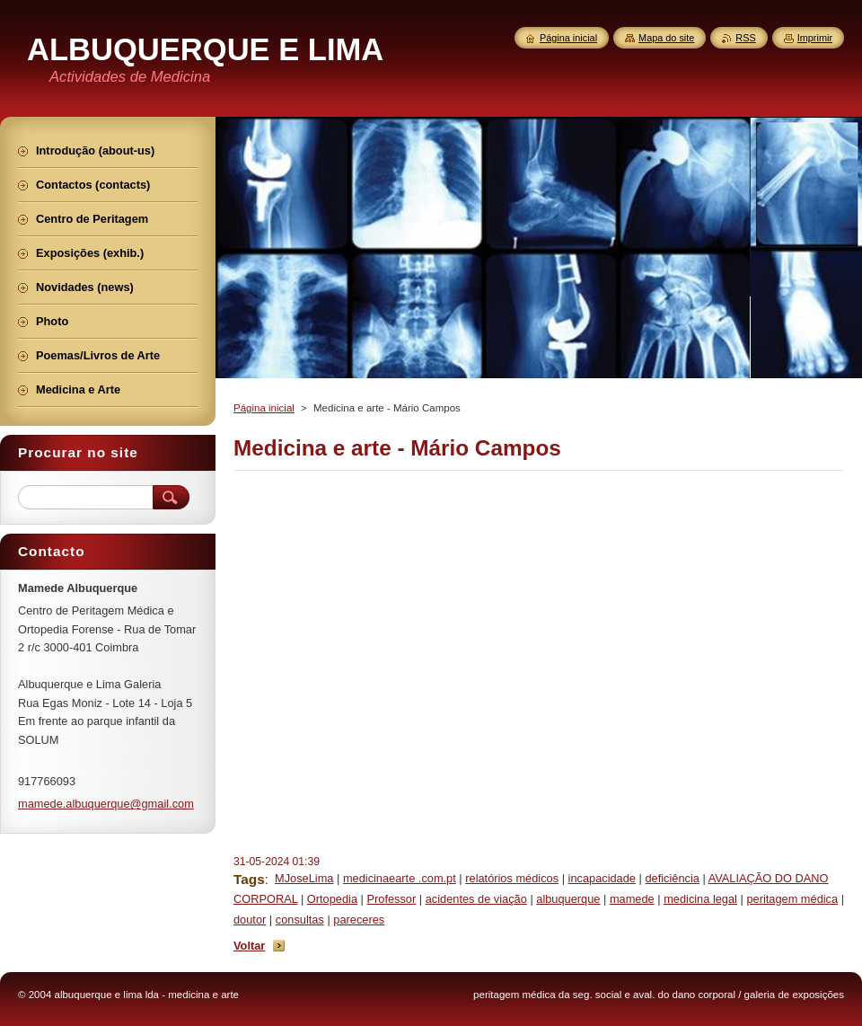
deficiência (672, 878)
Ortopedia (332, 899)
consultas (300, 919)
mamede (632, 899)
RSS (745, 37)
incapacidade (602, 878)
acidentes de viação (476, 899)
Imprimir (814, 37)
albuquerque (568, 899)
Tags (249, 879)
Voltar (249, 945)
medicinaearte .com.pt (399, 878)
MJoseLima (304, 878)
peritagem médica (792, 899)
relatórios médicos (512, 878)
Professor (391, 899)
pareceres (358, 919)
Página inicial (264, 407)
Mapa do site (666, 37)
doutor (249, 919)
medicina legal (700, 899)
